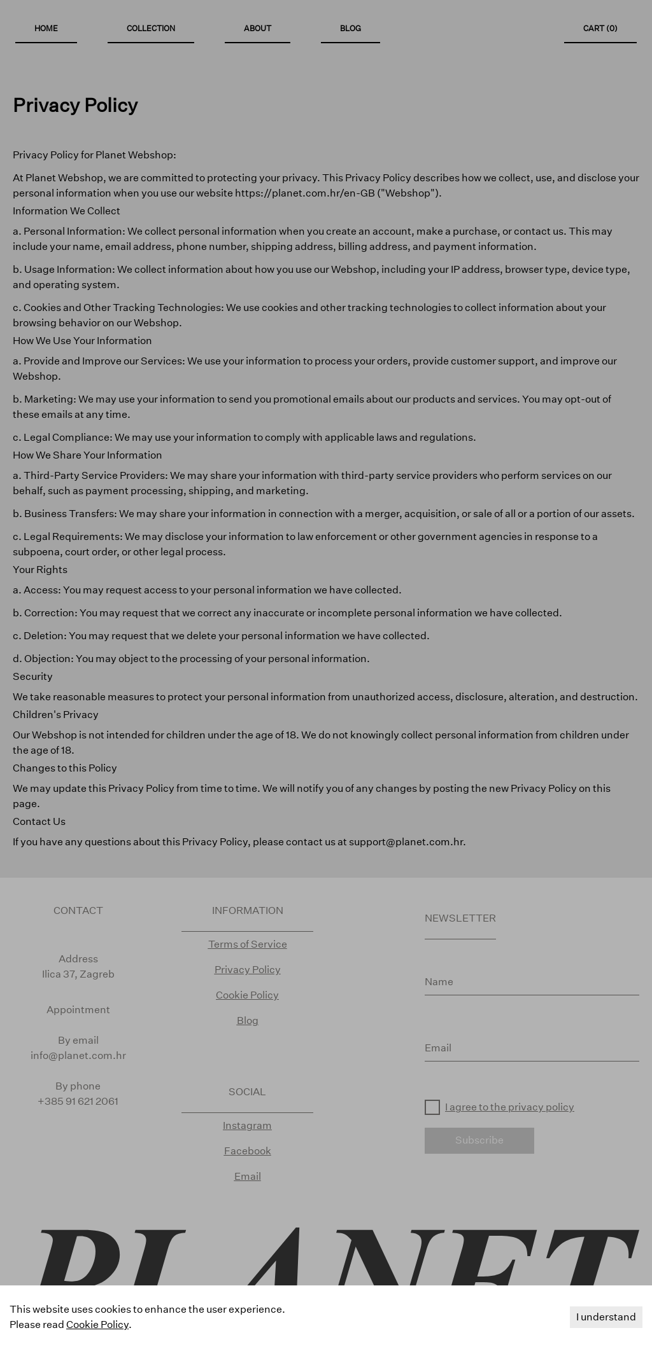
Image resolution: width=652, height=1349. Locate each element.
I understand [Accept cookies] (606, 1317)
